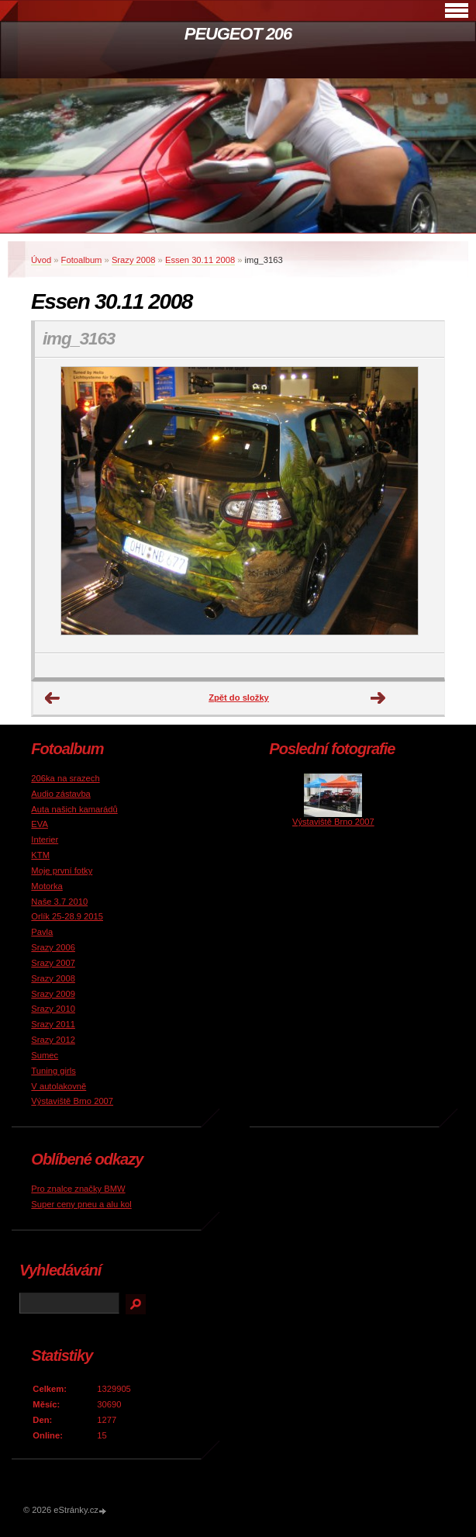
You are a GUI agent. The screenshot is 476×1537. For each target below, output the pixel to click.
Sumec (44, 1055)
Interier (44, 839)
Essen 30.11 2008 (200, 260)
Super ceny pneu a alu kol (81, 1204)
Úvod (41, 260)
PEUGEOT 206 (238, 33)
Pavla (42, 931)
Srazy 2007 (53, 963)
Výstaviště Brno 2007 (72, 1101)
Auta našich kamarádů (74, 809)
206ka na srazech (65, 778)
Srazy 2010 (53, 1008)
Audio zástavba (61, 793)
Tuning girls (53, 1070)
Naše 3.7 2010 (59, 901)
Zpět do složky (239, 697)
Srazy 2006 (53, 947)
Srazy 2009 (53, 994)
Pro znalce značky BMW (78, 1188)
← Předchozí (52, 698)
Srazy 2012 (53, 1039)
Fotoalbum (81, 260)
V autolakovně (58, 1086)
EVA (39, 824)
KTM (40, 855)
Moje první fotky (61, 870)
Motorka (46, 886)
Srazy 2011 (53, 1024)
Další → (378, 698)
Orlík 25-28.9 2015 (67, 916)
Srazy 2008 (134, 260)
